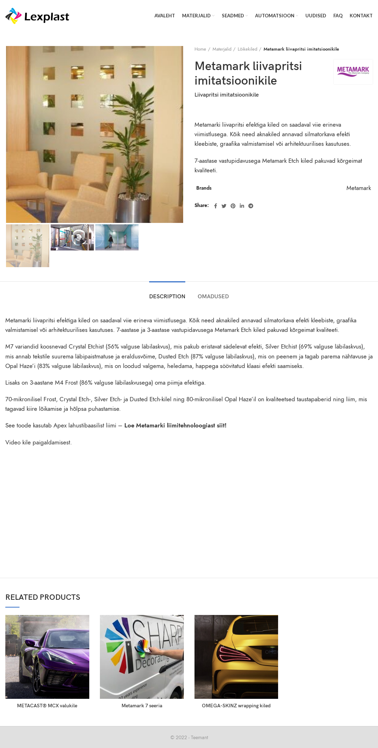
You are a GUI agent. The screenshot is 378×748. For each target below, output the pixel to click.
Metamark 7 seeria (142, 706)
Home (200, 49)
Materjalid (222, 49)
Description (167, 296)
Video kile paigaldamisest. (38, 442)
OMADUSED (213, 296)
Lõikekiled (247, 49)
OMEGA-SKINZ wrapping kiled (236, 706)
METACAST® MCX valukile (47, 706)
